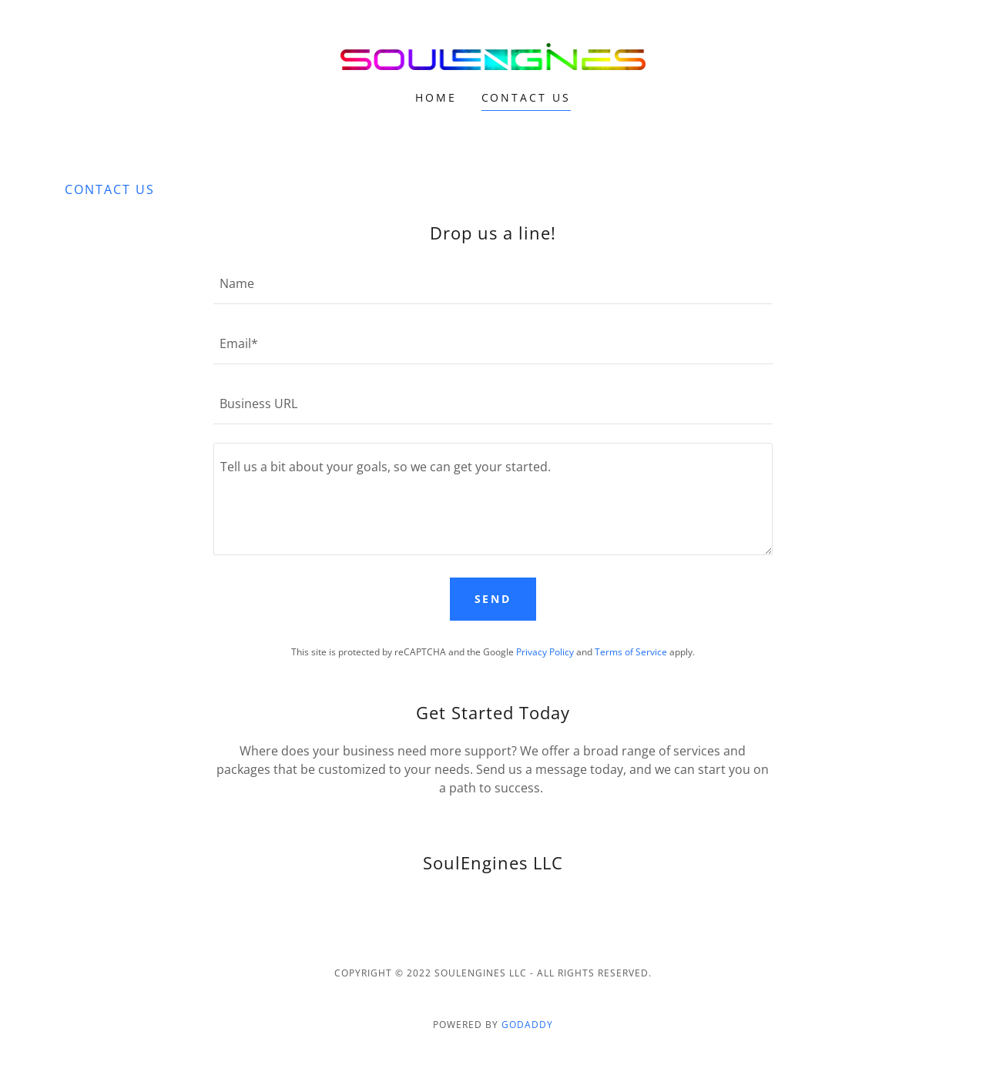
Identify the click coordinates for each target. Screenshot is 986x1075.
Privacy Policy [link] (545, 651)
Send (493, 598)
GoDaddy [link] (527, 1024)
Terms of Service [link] (631, 651)
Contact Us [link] (526, 97)
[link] (493, 55)
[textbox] (492, 283)
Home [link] (436, 97)
